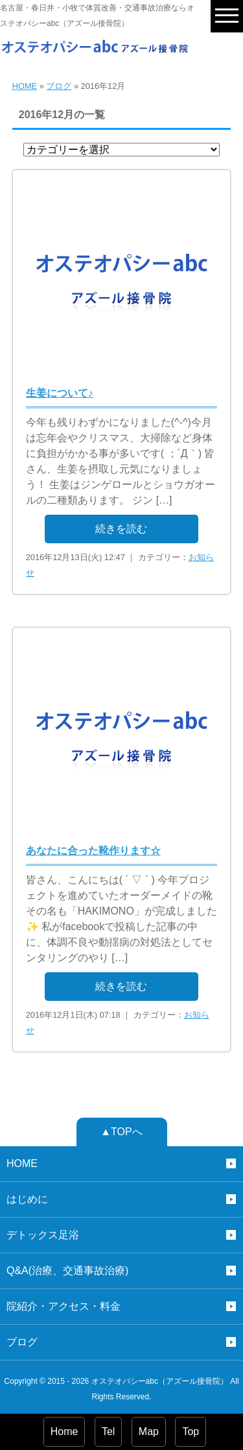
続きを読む (121, 528)
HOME (24, 86)
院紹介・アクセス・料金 (63, 1306)
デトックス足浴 (42, 1234)
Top (190, 1431)
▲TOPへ (121, 1131)
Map (149, 1431)
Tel (108, 1431)
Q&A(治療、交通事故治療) (67, 1270)
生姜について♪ (59, 393)
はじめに (27, 1199)
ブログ (58, 86)
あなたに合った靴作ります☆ (93, 850)
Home (64, 1431)
